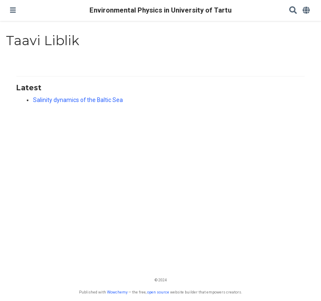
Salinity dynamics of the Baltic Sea (78, 100)
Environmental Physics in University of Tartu (160, 10)
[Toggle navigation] (13, 10)
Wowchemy (117, 292)
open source (158, 292)
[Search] (293, 10)
